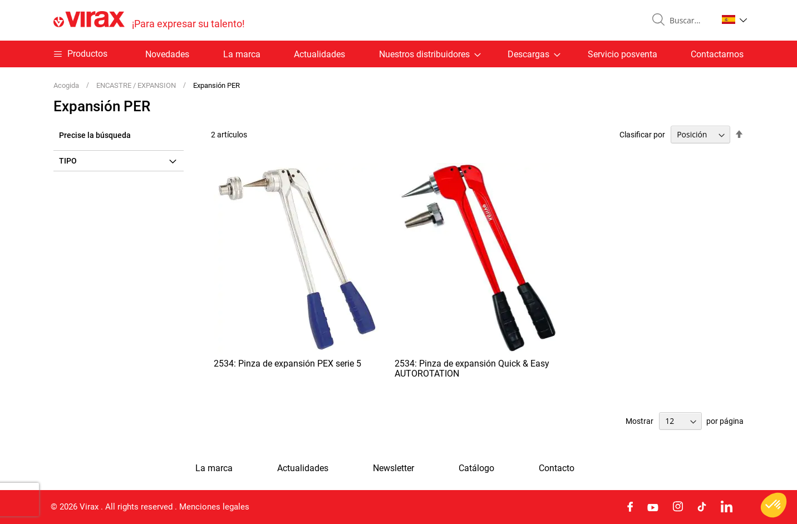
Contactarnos (717, 54)
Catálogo (476, 468)
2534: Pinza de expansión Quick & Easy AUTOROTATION (472, 368)
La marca (241, 54)
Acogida (67, 85)
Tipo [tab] (68, 160)
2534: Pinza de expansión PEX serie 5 (287, 363)
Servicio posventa (622, 54)
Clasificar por (642, 134)
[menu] (398, 54)
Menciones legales (214, 507)
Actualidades (319, 54)
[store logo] (149, 20)
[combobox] (689, 20)
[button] (734, 19)
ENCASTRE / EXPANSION (137, 85)
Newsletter (393, 468)
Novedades (167, 54)
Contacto (556, 468)
